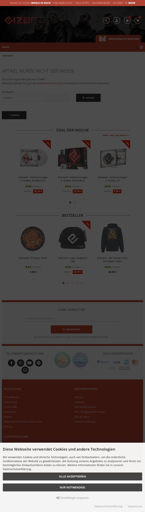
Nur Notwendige (72, 487)
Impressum (135, 506)
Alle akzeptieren (72, 476)
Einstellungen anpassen (72, 497)
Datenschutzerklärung (108, 506)
